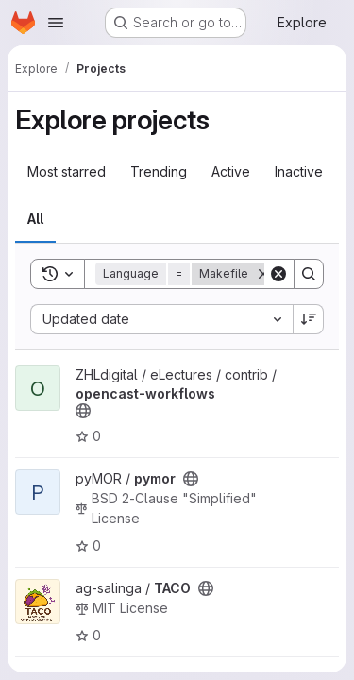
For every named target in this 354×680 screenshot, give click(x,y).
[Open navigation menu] (56, 23)
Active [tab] (230, 171)
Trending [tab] (158, 171)
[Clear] (278, 274)
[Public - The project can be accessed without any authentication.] (83, 410)
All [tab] (35, 219)
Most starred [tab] (66, 171)
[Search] (309, 274)
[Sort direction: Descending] (309, 319)
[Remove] (263, 274)
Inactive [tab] (299, 171)
